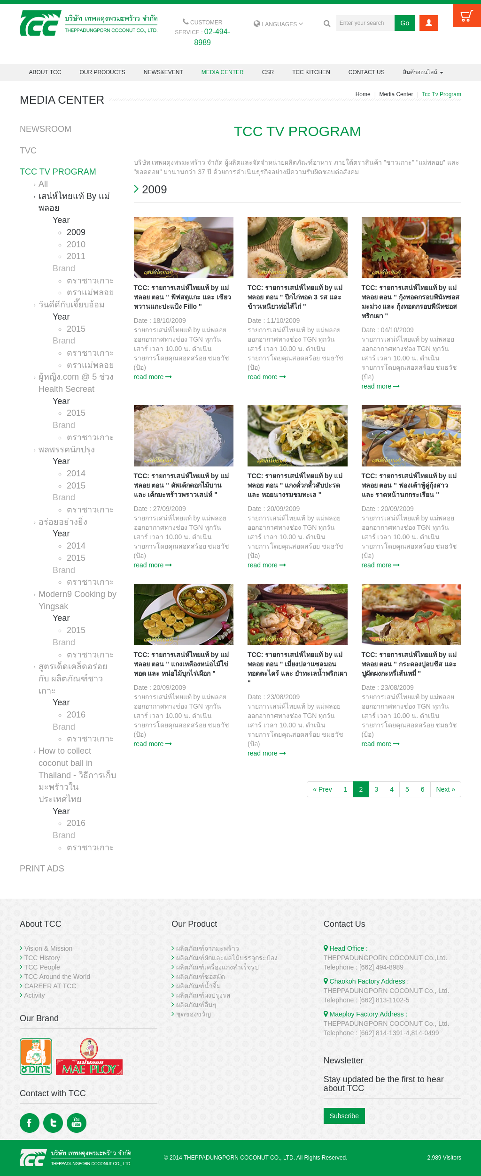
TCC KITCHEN (311, 72)
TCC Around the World (57, 976)
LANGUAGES (278, 24)
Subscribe (344, 1116)
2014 (76, 473)
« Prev (322, 789)
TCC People (42, 967)
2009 (76, 232)
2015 (76, 329)
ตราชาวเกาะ (90, 280)
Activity (34, 995)
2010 (76, 244)
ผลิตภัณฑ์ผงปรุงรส (203, 995)
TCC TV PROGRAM (58, 171)
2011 (76, 256)
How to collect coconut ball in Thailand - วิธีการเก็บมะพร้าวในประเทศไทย (77, 775)
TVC (28, 150)
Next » (445, 789)
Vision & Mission (48, 948)
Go (405, 23)
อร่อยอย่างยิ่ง (63, 522)
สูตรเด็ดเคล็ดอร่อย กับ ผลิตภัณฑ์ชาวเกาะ (73, 678)
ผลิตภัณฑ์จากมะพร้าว (207, 948)
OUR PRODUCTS (102, 72)
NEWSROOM (45, 129)
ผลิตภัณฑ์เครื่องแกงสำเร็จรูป (217, 967)
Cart (467, 15)
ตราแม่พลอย (90, 292)
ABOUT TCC (45, 72)
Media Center (396, 94)
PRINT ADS (42, 868)
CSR (268, 72)
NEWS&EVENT (163, 72)
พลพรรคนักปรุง (67, 449)
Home (363, 94)
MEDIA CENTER (223, 72)
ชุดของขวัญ (193, 1014)
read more (153, 377)
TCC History (42, 958)
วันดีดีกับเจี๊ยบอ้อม (72, 304)
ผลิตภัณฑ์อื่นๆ (196, 1004)
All (43, 184)
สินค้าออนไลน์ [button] (423, 72)
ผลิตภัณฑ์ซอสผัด (200, 976)
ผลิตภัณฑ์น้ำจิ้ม (198, 986)
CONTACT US (367, 72)
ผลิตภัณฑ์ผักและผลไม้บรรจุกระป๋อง (227, 958)
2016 (76, 714)
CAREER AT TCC (50, 986)
